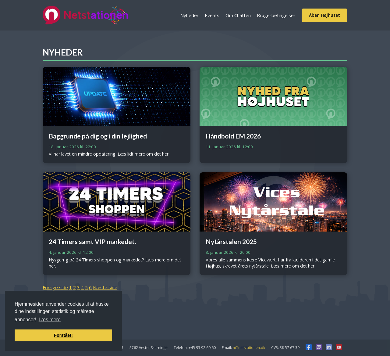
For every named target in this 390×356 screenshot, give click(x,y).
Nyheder (189, 15)
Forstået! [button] (63, 335)
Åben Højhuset (324, 15)
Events (212, 15)
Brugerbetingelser (276, 15)
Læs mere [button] (50, 319)
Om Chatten (238, 15)
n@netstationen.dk (249, 347)
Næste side (105, 287)
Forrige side (55, 287)
